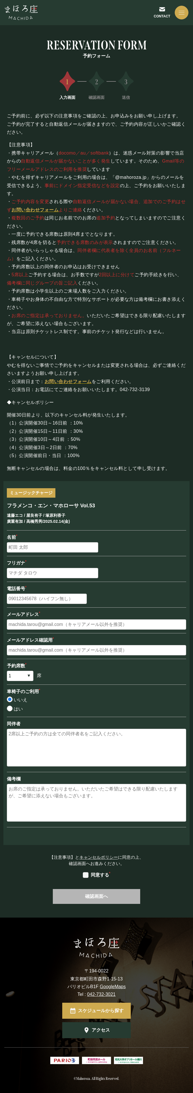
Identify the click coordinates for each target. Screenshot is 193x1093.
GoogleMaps (113, 986)
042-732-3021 (101, 994)
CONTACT (162, 16)
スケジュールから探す (101, 1010)
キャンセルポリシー (98, 857)
